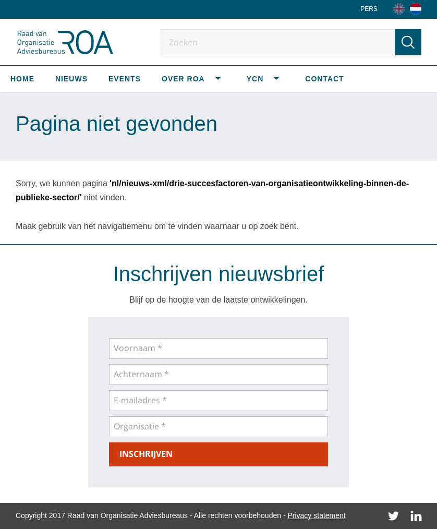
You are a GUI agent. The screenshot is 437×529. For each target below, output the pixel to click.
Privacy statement (316, 515)
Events (124, 79)
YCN (255, 79)
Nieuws (71, 79)
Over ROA (183, 79)
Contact (324, 79)
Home (22, 79)
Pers (369, 9)
